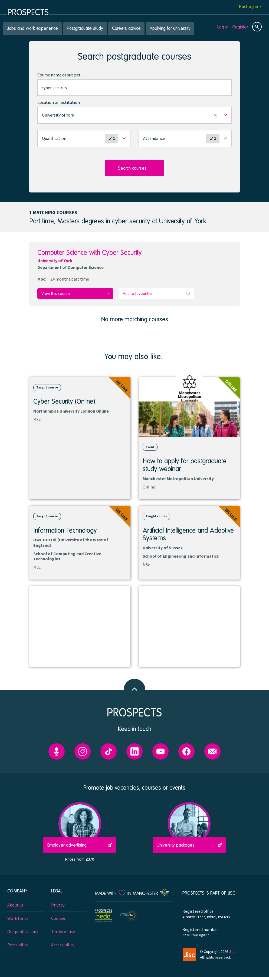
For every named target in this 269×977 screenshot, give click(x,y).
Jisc (232, 951)
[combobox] (134, 87)
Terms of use (63, 931)
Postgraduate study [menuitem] (85, 28)
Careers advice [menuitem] (126, 28)
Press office (17, 944)
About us (15, 904)
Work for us (17, 918)
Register (240, 26)
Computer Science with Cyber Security (89, 252)
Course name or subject (59, 75)
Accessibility (62, 944)
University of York (54, 260)
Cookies (58, 918)
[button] (134, 115)
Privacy (57, 904)
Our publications (22, 931)
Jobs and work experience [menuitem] (32, 28)
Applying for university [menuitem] (170, 28)
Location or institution (58, 102)
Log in (222, 26)
